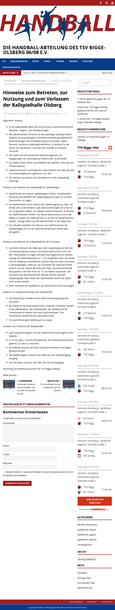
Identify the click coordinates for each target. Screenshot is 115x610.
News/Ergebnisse (19, 61)
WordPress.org (84, 587)
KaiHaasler (34, 113)
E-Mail (6, 454)
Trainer (60, 61)
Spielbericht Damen (86, 529)
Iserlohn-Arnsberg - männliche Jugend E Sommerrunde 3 (88, 197)
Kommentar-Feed (86, 582)
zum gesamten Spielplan (94, 500)
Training (73, 61)
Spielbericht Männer (87, 539)
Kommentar (9, 422)
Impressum (91, 601)
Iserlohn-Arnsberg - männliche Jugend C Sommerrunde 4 (88, 266)
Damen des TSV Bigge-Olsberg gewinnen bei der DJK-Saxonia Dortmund (92, 110)
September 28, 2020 (16, 113)
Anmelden (82, 572)
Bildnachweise (76, 601)
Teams (46, 61)
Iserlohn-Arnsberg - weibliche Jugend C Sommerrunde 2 (94, 163)
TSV (4, 61)
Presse (35, 61)
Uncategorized (84, 544)
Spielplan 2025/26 (11, 66)
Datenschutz (107, 601)
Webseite (7, 462)
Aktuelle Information (53, 113)
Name (6, 445)
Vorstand (88, 61)
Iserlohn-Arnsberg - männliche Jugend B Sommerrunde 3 (88, 338)
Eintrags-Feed (84, 577)
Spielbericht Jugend (86, 534)
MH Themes (82, 607)
